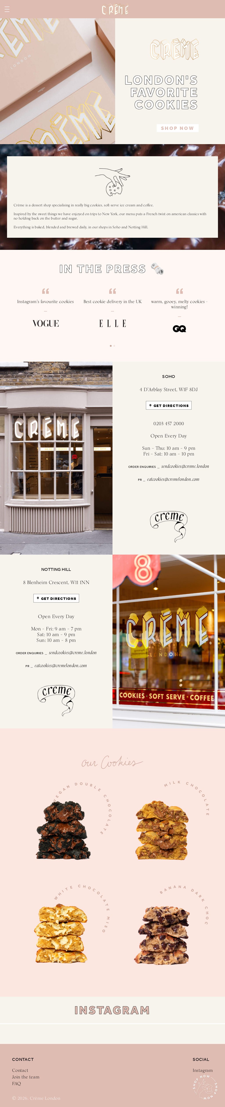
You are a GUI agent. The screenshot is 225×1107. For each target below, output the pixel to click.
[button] (111, 346)
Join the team (25, 1077)
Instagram (203, 1070)
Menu (7, 9)
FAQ (16, 1083)
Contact (20, 1070)
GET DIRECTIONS (171, 405)
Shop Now (177, 128)
